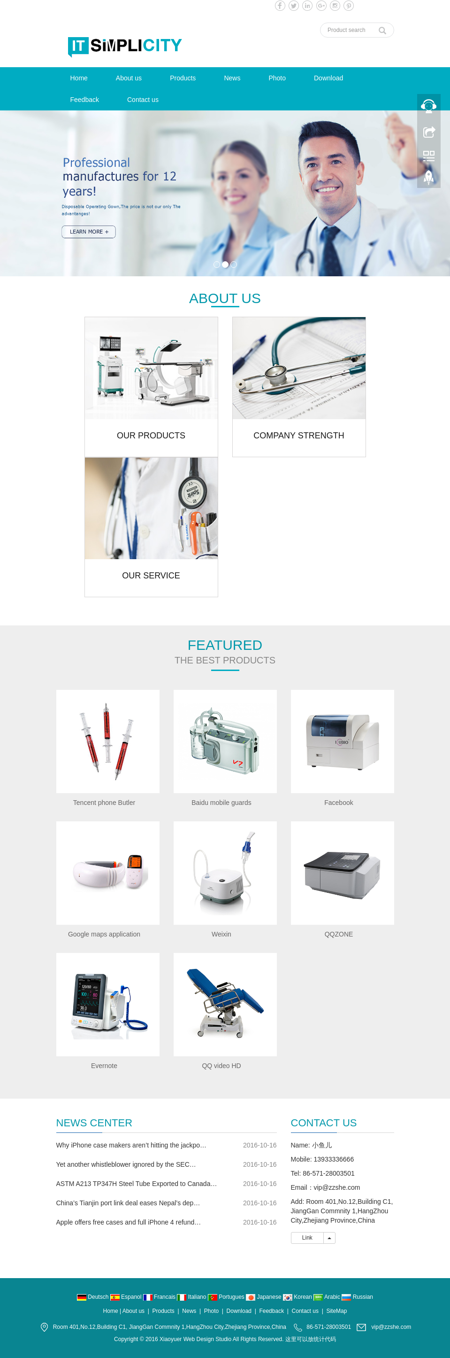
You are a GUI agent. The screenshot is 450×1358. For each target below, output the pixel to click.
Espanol (126, 1297)
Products (183, 78)
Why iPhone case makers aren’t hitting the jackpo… (131, 1145)
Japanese (264, 1297)
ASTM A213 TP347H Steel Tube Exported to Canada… (136, 1183)
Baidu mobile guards (221, 802)
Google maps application (104, 934)
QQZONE (339, 934)
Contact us (143, 99)
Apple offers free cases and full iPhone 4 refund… (128, 1222)
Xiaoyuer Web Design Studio (195, 1339)
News (232, 78)
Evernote (104, 1065)
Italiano (192, 1297)
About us (129, 78)
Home (79, 78)
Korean (298, 1297)
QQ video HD (221, 1065)
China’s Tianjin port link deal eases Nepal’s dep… (128, 1203)
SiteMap (336, 1311)
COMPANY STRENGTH (298, 435)
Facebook (338, 802)
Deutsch (93, 1297)
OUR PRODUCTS (151, 435)
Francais (160, 1297)
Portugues (227, 1297)
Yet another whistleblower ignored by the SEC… (126, 1164)
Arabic (327, 1297)
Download (328, 78)
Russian (357, 1297)
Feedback (84, 99)
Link (307, 1237)
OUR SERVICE (151, 575)
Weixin (221, 934)
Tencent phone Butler (104, 802)
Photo (277, 78)
